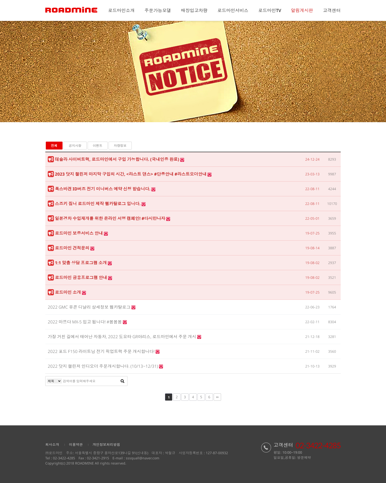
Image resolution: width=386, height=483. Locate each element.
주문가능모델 (158, 10)
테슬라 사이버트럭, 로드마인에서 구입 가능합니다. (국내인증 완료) (117, 159)
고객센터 (332, 10)
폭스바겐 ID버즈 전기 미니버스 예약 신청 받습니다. (103, 189)
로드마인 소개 (68, 292)
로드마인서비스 (232, 10)
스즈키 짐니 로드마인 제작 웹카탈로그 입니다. (98, 203)
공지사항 (75, 145)
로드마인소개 (121, 10)
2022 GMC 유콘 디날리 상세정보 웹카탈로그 (89, 307)
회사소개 (52, 444)
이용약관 (76, 444)
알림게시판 (302, 10)
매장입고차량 (194, 10)
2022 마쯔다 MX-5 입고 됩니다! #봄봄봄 (85, 322)
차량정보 (120, 145)
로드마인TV (269, 10)
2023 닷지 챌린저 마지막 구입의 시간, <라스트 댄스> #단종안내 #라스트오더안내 (131, 174)
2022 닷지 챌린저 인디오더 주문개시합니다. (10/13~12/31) (103, 366)
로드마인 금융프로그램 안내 (81, 277)
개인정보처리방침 (106, 444)
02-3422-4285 (64, 458)
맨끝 (217, 397)
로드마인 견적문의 (72, 248)
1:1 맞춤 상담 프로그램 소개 (81, 263)
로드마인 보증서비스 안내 (79, 233)
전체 (54, 145)
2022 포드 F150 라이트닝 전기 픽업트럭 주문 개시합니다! (102, 351)
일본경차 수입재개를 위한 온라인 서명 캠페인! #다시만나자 (110, 218)
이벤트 (97, 145)
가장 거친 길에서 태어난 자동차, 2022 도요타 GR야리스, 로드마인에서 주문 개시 (122, 336)
